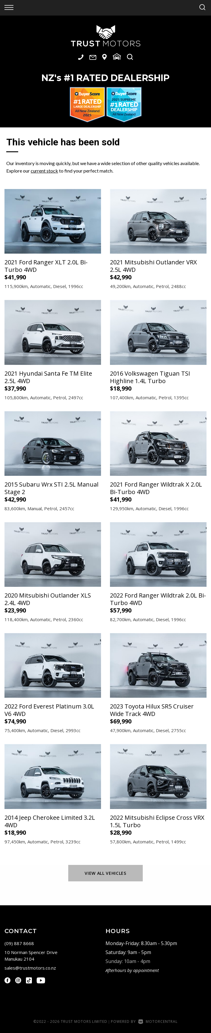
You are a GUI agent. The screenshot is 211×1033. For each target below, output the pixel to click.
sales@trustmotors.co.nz (30, 968)
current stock (44, 170)
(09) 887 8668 (19, 943)
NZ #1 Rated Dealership (105, 77)
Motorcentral (158, 1021)
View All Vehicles (105, 873)
